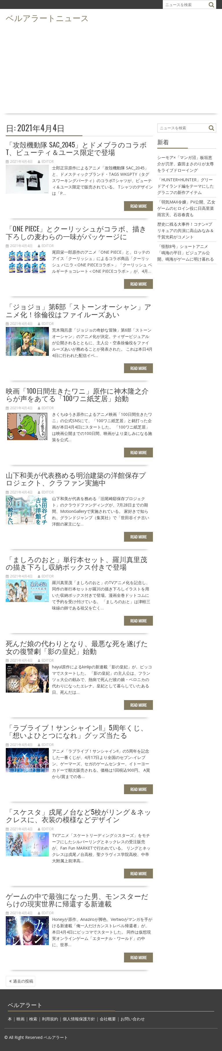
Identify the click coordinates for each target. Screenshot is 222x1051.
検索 (33, 1019)
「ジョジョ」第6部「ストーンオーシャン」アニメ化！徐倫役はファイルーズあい (78, 310)
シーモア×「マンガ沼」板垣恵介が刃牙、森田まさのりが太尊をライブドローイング (185, 164)
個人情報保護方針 (79, 1019)
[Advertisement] (111, 68)
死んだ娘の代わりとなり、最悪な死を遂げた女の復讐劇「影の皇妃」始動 (77, 647)
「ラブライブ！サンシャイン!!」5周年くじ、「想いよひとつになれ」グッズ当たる (76, 731)
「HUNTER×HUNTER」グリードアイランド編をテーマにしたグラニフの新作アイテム (185, 186)
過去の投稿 (23, 981)
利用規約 (50, 1019)
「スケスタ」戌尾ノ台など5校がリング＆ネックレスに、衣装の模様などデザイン (78, 815)
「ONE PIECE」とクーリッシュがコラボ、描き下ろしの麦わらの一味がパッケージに (76, 232)
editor (46, 161)
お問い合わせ (133, 1019)
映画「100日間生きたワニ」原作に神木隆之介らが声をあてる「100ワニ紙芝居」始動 (77, 394)
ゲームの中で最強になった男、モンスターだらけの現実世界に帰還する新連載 (77, 899)
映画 (20, 1019)
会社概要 (108, 1019)
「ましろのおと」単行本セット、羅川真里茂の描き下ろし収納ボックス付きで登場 (76, 563)
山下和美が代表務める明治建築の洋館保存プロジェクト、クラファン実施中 (76, 478)
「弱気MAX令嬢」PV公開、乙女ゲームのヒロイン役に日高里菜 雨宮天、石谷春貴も (187, 208)
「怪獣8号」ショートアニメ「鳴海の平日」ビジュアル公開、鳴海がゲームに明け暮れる (185, 253)
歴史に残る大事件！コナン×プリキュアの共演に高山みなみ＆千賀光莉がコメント (185, 230)
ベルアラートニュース (47, 17)
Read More (138, 206)
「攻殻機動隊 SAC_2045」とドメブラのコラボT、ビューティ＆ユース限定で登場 (76, 148)
